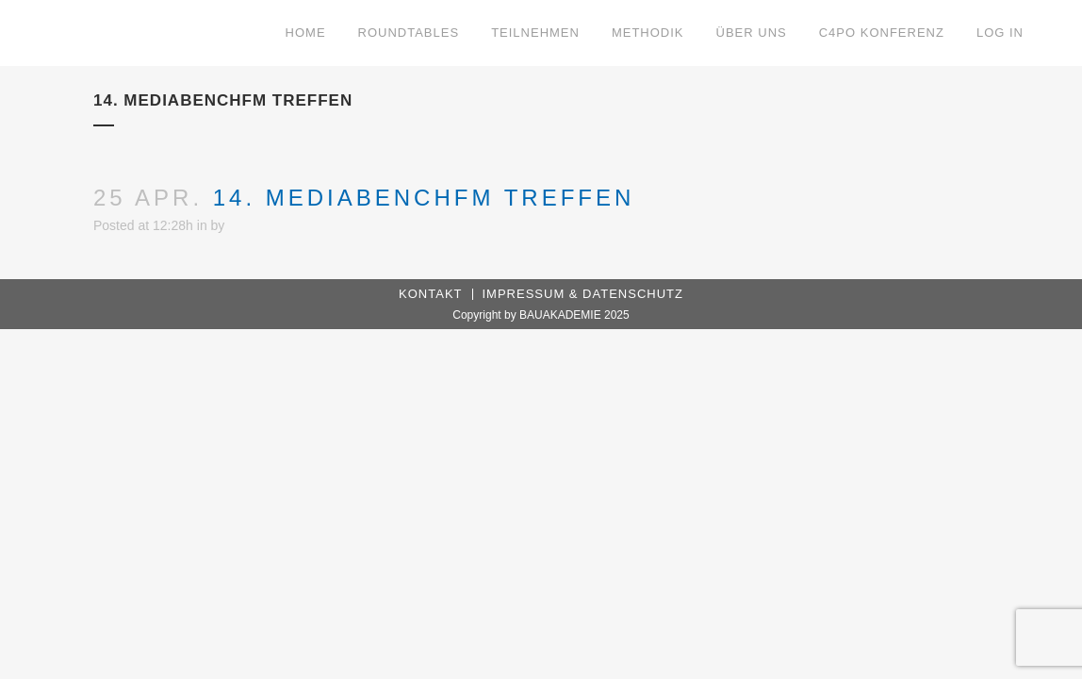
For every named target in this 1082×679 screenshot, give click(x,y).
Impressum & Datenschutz (583, 294)
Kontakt (430, 294)
